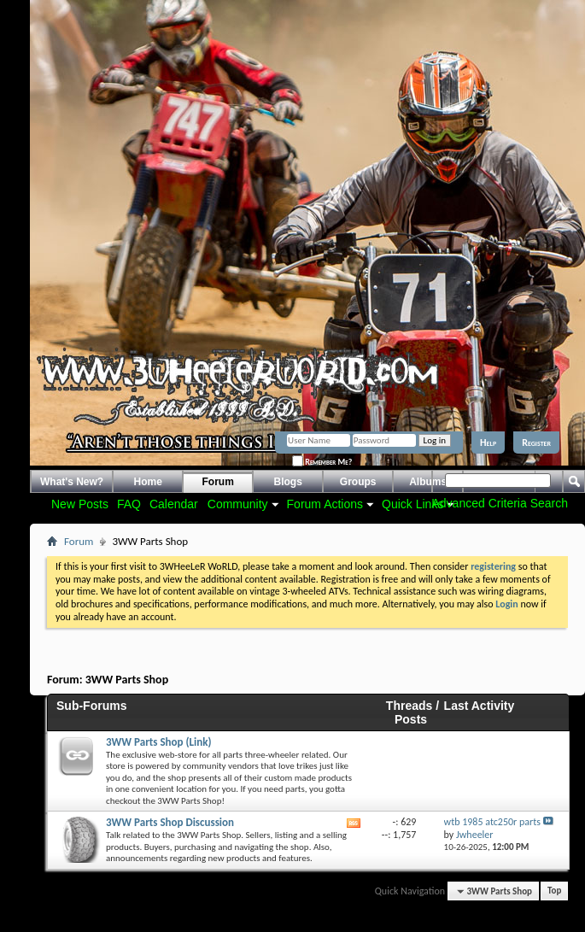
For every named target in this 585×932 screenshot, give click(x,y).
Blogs (288, 482)
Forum (218, 482)
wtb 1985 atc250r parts (492, 822)
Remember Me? (322, 461)
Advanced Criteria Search (499, 503)
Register (536, 442)
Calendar (173, 504)
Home (148, 482)
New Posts (79, 504)
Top (554, 891)
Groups (358, 482)
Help (488, 442)
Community (238, 504)
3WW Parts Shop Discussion (170, 822)
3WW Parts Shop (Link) (158, 742)
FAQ (129, 504)
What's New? (71, 482)
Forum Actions (325, 504)
